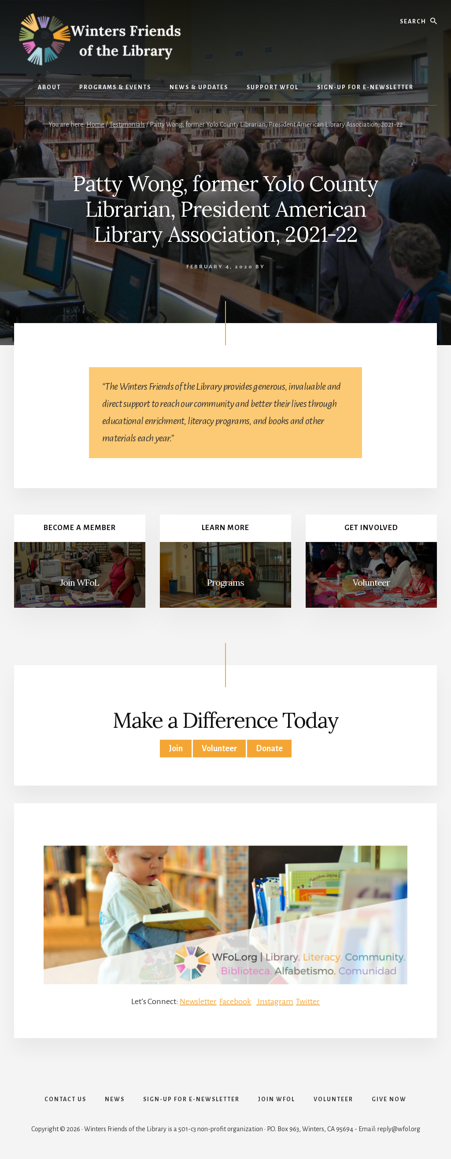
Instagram (274, 1001)
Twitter (308, 1001)
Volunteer (371, 582)
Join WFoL (79, 582)
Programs (225, 582)
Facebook (235, 1001)
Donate (269, 748)
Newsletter (198, 1001)
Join (176, 748)
